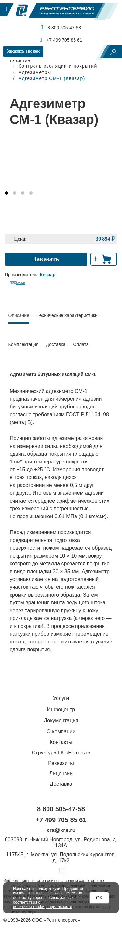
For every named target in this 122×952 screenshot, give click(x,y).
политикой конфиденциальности (42, 906)
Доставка (55, 344)
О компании (61, 731)
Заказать (46, 259)
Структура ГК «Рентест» (61, 752)
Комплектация (23, 344)
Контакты (61, 742)
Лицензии (61, 773)
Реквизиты (61, 763)
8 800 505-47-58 (61, 27)
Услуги (61, 698)
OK (99, 897)
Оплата (80, 344)
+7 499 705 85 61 (61, 40)
